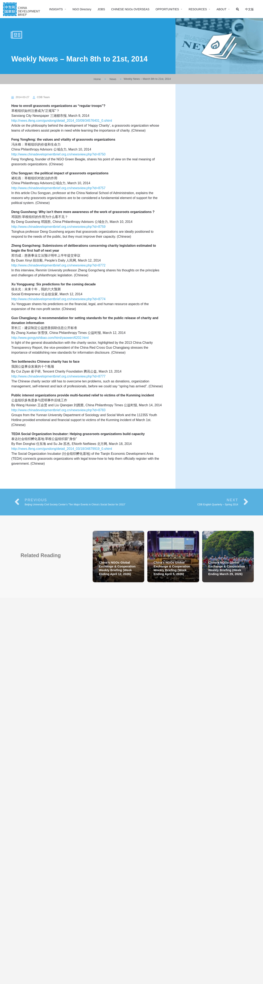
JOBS (101, 9)
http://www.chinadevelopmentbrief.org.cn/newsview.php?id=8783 (58, 410)
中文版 (249, 9)
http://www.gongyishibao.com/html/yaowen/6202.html (50, 337)
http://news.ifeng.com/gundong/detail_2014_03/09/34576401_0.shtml (61, 120)
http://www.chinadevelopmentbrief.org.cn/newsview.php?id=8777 (58, 376)
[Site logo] (22, 8)
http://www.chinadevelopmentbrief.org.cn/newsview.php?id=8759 (58, 226)
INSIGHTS (56, 9)
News (113, 79)
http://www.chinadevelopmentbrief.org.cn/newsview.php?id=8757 (58, 188)
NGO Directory (82, 9)
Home (97, 79)
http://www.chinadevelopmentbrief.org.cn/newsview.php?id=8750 (58, 154)
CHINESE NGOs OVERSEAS (130, 9)
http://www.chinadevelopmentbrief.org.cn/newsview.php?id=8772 (58, 265)
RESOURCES (198, 9)
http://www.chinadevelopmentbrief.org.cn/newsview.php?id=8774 (58, 299)
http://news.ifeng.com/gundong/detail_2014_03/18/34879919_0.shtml (61, 448)
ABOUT (221, 9)
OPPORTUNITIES (167, 9)
